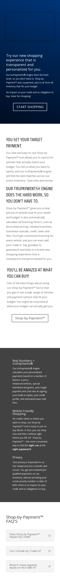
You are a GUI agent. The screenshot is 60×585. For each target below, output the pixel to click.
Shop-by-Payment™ (30, 318)
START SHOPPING (30, 107)
